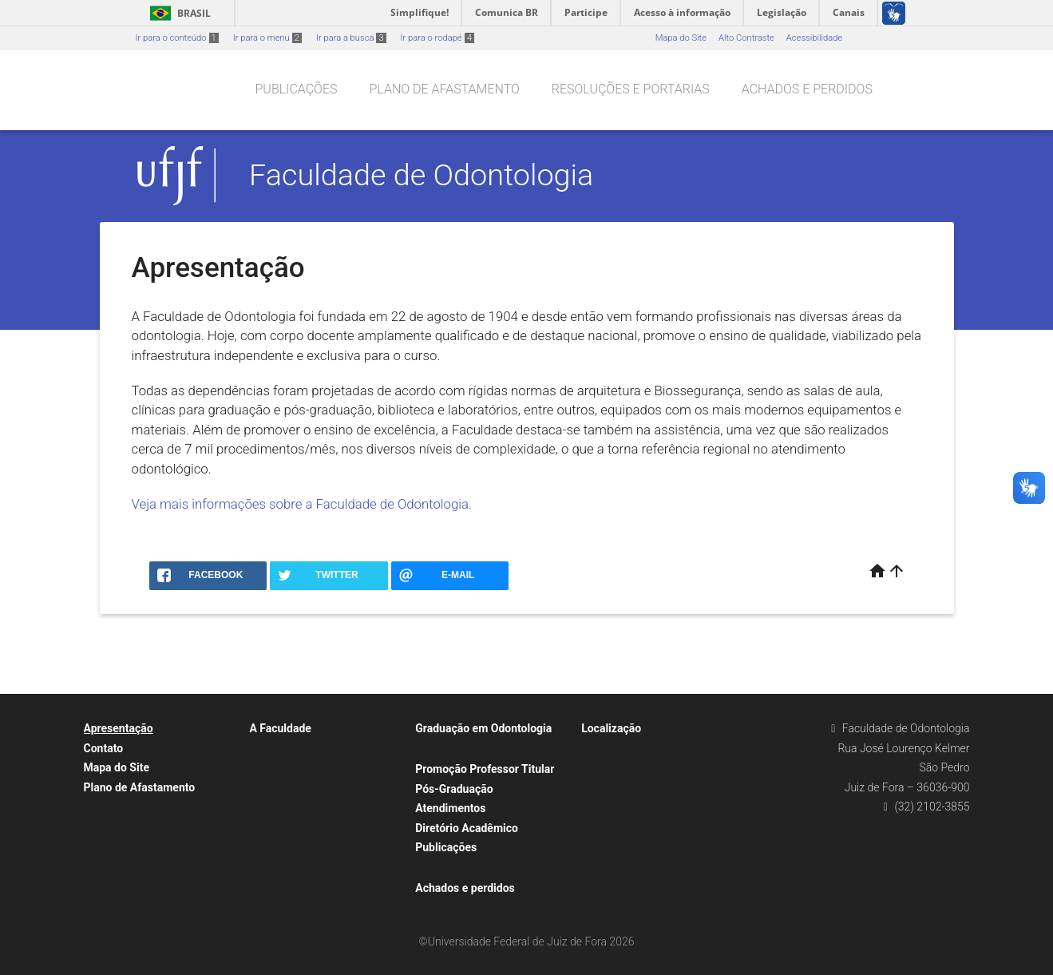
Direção (272, 749)
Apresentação (118, 728)
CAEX (268, 897)
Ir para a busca (351, 38)
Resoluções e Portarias (631, 89)
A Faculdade (280, 728)
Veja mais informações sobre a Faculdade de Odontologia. (302, 504)
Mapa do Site (681, 38)
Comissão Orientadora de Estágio (323, 876)
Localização (611, 728)
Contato (104, 748)
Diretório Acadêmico (466, 828)
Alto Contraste (746, 38)
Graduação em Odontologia (483, 728)
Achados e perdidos (807, 89)
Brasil (177, 13)
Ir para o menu (267, 38)
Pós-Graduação (454, 789)
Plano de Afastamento (444, 89)
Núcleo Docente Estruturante (314, 855)
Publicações (296, 89)
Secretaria (277, 770)
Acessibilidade (814, 38)
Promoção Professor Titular (484, 769)
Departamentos (288, 834)
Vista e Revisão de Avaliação (479, 749)
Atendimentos (450, 808)
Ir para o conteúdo (177, 38)
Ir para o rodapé (437, 38)
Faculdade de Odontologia (421, 174)
